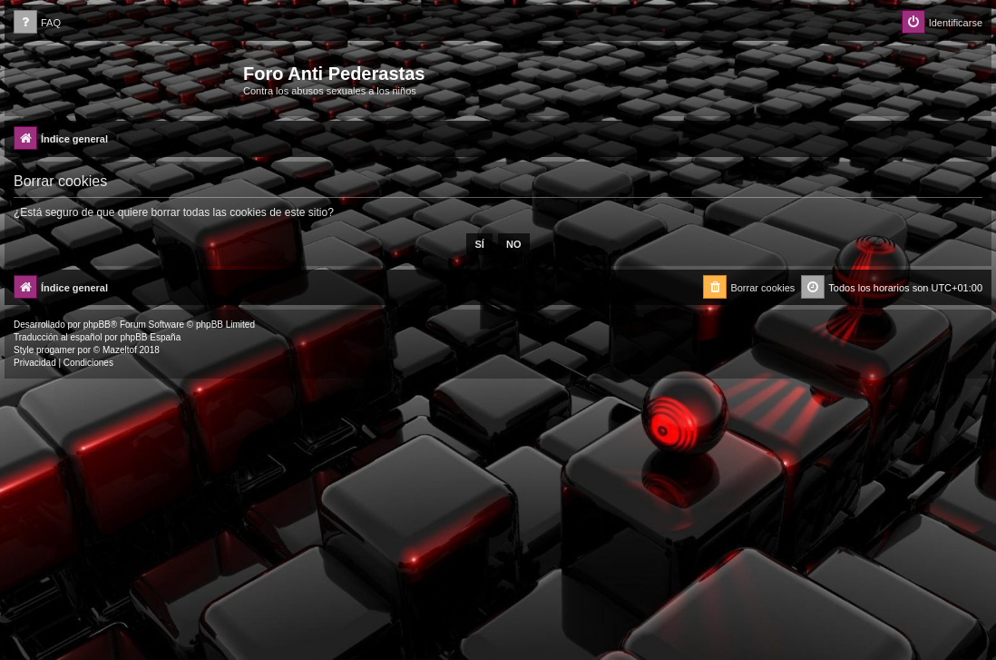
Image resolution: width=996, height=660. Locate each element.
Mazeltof (120, 350)
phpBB (97, 325)
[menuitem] (37, 23)
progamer (55, 350)
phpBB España (150, 337)
